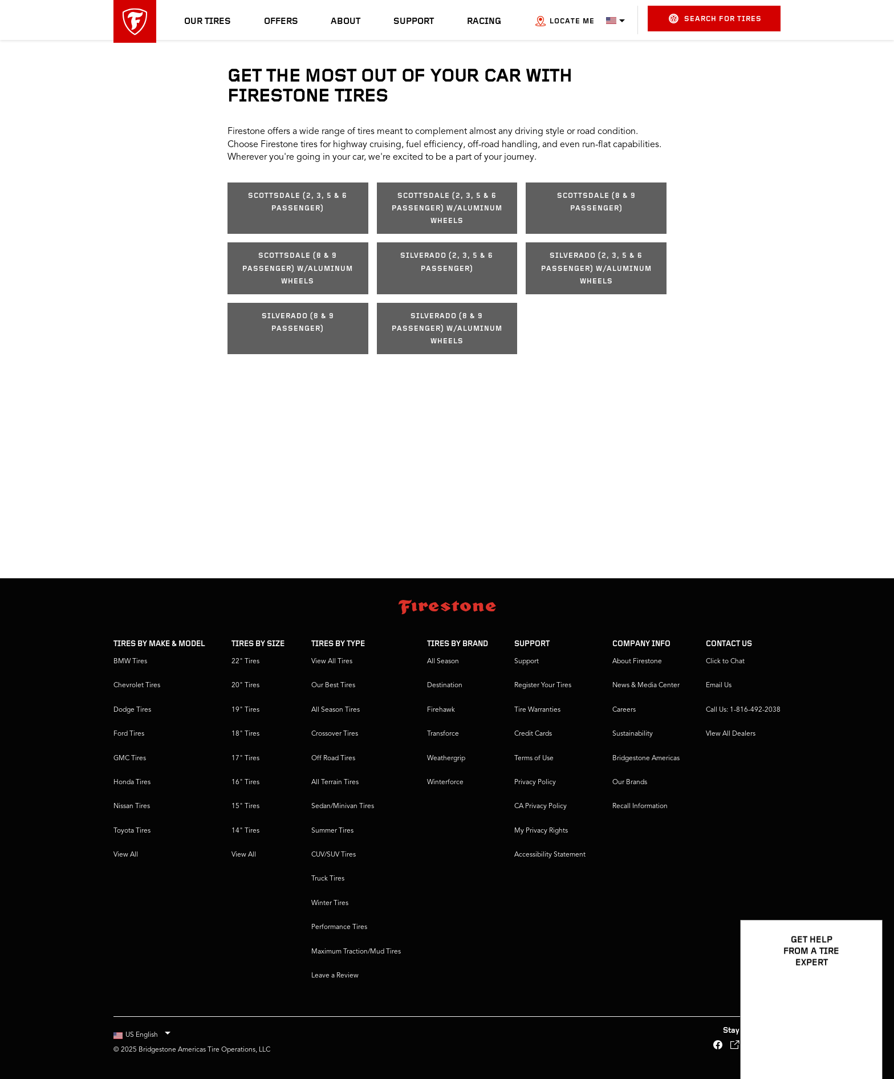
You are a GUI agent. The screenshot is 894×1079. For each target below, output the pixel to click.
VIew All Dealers (730, 734)
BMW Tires (130, 661)
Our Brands (629, 782)
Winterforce (445, 782)
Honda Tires (132, 782)
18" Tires (245, 734)
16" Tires (245, 782)
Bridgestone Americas (646, 758)
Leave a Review (335, 975)
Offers (281, 21)
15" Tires (245, 806)
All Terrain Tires (335, 782)
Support (413, 21)
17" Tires (245, 758)
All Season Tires (335, 710)
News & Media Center (646, 685)
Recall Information (640, 806)
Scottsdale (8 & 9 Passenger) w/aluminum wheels (297, 268)
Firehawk (441, 710)
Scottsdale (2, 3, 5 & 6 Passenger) (297, 202)
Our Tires (207, 21)
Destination (444, 685)
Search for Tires (715, 18)
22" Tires (245, 661)
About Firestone (637, 661)
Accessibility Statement (550, 854)
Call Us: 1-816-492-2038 (743, 710)
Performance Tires (339, 927)
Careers (624, 710)
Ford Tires (128, 734)
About (345, 21)
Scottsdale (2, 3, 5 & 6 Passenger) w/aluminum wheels (447, 208)
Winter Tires (329, 903)
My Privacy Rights (541, 830)
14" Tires (245, 830)
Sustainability (632, 734)
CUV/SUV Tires (333, 854)
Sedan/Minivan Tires (342, 806)
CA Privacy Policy (540, 806)
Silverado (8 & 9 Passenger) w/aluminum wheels (447, 329)
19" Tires (245, 710)
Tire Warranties (537, 710)
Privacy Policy (535, 782)
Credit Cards (533, 734)
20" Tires (245, 685)
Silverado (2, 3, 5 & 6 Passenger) (446, 262)
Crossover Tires (334, 734)
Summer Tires (332, 830)
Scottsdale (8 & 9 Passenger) (596, 202)
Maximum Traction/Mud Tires (356, 951)
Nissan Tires (131, 806)
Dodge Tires (132, 710)
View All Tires (331, 661)
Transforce (443, 734)
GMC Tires (129, 758)
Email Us (719, 685)
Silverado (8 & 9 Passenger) (298, 322)
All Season (443, 661)
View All (125, 854)
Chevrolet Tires (136, 685)
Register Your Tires (542, 685)
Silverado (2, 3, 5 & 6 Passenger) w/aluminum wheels (596, 268)
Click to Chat (725, 661)
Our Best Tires (333, 685)
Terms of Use (534, 758)
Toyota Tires (132, 830)
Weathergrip (446, 758)
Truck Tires (327, 878)
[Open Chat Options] (861, 1037)
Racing (484, 21)
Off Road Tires (333, 758)
